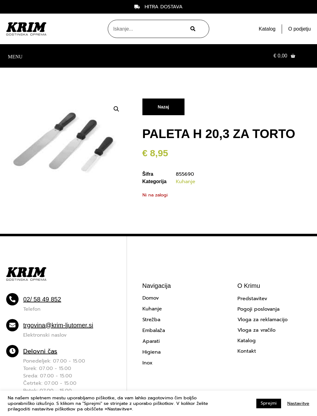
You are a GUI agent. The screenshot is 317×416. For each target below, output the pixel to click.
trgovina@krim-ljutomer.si (58, 325)
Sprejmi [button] (269, 403)
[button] (15, 56)
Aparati (151, 341)
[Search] (192, 29)
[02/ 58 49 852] (12, 299)
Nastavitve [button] (298, 403)
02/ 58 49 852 (42, 299)
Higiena (151, 352)
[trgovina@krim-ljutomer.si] (12, 325)
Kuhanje (185, 181)
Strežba (151, 320)
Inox (147, 363)
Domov (150, 298)
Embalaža (153, 330)
